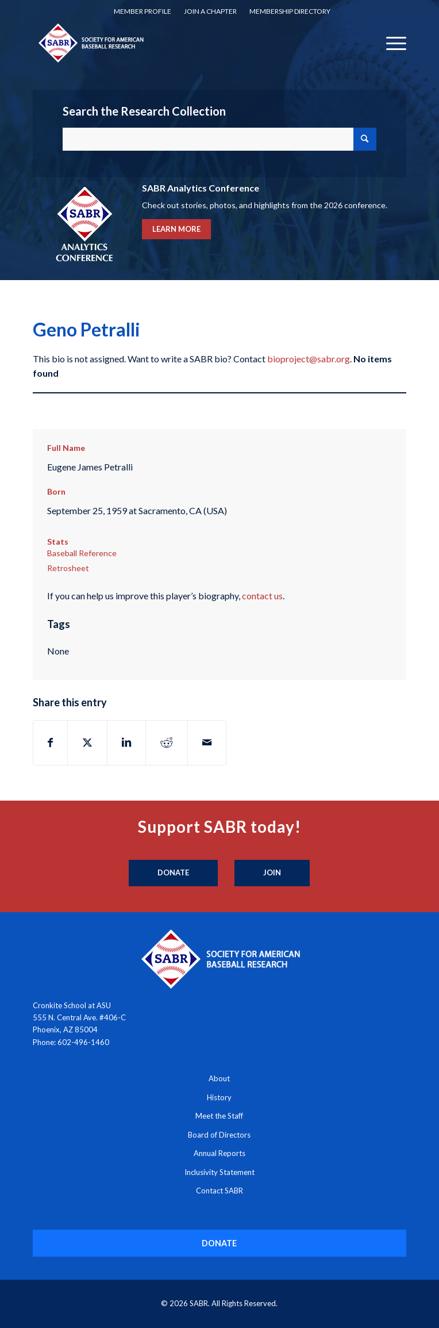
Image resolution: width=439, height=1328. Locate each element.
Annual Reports (219, 1153)
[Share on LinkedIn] (126, 742)
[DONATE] (219, 1243)
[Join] (272, 873)
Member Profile (142, 11)
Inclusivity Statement (219, 1172)
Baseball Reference (82, 553)
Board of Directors (219, 1134)
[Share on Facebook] (50, 742)
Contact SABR (219, 1190)
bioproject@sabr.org (308, 358)
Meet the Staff (219, 1115)
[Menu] (390, 43)
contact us (262, 595)
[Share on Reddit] (166, 742)
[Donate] (173, 873)
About (219, 1078)
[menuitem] (142, 11)
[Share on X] (87, 742)
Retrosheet (68, 568)
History (219, 1097)
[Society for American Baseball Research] (182, 43)
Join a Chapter (210, 11)
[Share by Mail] (207, 742)
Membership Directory (289, 11)
